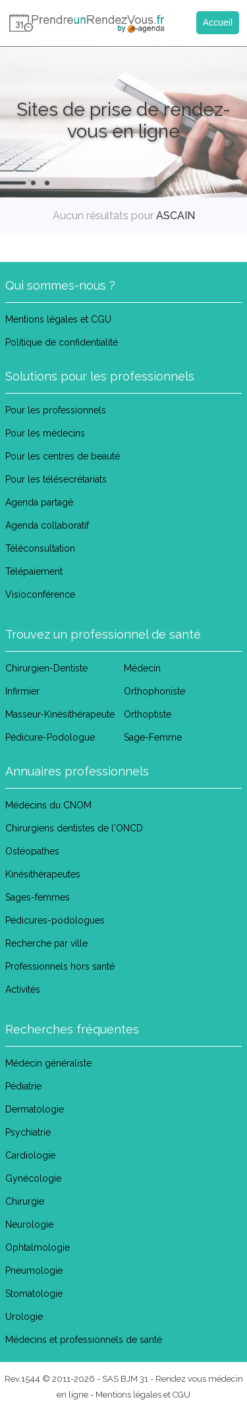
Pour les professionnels (55, 410)
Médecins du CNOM (48, 805)
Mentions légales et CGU (58, 319)
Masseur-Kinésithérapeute (60, 714)
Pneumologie (34, 1270)
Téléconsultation (40, 548)
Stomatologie (34, 1293)
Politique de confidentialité (61, 342)
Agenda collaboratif (47, 525)
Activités (22, 989)
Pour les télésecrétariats (56, 479)
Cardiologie (30, 1155)
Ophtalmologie (37, 1247)
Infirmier (22, 691)
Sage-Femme (153, 737)
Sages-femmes (37, 897)
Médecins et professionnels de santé (83, 1339)
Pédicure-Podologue (50, 737)
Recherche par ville (46, 943)
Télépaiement (34, 571)
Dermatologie (34, 1109)
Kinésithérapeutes (42, 874)
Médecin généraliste (48, 1063)
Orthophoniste (154, 691)
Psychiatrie (28, 1132)
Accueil (218, 22)
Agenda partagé (39, 502)
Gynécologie (33, 1178)
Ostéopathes (32, 851)
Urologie (24, 1316)
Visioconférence (40, 594)
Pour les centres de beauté (62, 456)
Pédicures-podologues (55, 920)
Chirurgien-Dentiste (46, 668)
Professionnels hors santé (60, 966)
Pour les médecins (45, 433)
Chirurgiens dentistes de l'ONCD (74, 828)
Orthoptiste (147, 714)
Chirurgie (24, 1201)
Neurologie (29, 1224)
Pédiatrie (23, 1086)
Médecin (142, 668)
